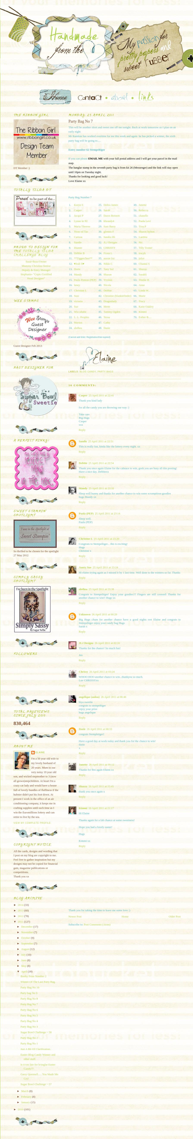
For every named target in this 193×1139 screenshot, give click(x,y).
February (26, 1096)
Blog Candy (88, 371)
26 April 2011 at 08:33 (99, 729)
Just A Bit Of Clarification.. (35, 1049)
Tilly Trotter (145, 247)
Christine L (80, 290)
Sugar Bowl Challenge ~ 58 (36, 1032)
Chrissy (83, 671)
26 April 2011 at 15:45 (101, 786)
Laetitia (143, 237)
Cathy (107, 322)
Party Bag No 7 (29, 1004)
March (25, 1091)
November (27, 932)
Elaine (40, 752)
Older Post (174, 916)
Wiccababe (80, 311)
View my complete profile (32, 823)
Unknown (85, 614)
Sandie (78, 242)
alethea (78, 328)
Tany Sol (108, 269)
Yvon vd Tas (81, 231)
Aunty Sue (85, 567)
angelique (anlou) (89, 696)
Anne (142, 285)
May (24, 965)
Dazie (107, 328)
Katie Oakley (146, 306)
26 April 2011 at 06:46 (113, 696)
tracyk (142, 253)
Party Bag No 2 (29, 1037)
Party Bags (105, 371)
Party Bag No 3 (29, 1026)
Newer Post (75, 916)
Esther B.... (145, 317)
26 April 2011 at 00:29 (104, 614)
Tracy (142, 301)
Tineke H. (144, 279)
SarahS (143, 274)
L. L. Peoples (81, 317)
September (27, 943)
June (24, 960)
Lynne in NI (81, 221)
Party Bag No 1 (29, 1043)
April (24, 971)
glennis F (109, 231)
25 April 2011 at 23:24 (105, 567)
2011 (21, 921)
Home (125, 916)
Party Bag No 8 (29, 998)
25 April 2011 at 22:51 (100, 441)
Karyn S (78, 204)
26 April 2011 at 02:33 (107, 643)
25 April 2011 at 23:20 (106, 538)
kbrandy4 (109, 221)
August (25, 949)
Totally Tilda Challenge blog (34, 253)
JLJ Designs (110, 242)
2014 (21, 904)
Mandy (78, 274)
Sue (76, 306)
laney (77, 285)
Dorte (77, 269)
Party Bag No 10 (29, 987)
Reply (82, 429)
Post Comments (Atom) (97, 924)
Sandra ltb (109, 237)
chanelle (143, 215)
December (27, 926)
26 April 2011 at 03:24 (102, 671)
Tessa (107, 317)
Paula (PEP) (86, 513)
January (26, 1102)
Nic (141, 242)
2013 (21, 910)
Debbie (108, 290)
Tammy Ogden (112, 311)
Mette (107, 306)
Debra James (111, 204)
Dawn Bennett (112, 215)
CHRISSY (109, 247)
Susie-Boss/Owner (36, 261)
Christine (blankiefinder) (117, 295)
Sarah (107, 210)
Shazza (143, 269)
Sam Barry (110, 226)
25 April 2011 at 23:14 (107, 513)
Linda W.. (144, 290)
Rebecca (143, 210)
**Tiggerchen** (83, 258)
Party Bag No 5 (29, 1015)
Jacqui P (78, 215)
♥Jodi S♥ (79, 263)
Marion (78, 322)
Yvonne (108, 279)
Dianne (78, 247)
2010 (21, 1109)
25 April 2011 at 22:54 (101, 463)
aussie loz (109, 258)
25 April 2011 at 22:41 (101, 395)
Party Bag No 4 (29, 1021)
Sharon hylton (146, 231)
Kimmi (143, 311)
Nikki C (108, 263)
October (26, 937)
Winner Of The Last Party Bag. (37, 981)
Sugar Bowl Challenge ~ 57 (36, 1084)
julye (141, 258)
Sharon (107, 274)
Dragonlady (110, 301)
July (24, 954)
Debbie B (79, 253)
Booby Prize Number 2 (33, 976)
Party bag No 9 (28, 993)
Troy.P (142, 226)
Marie (142, 295)
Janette (142, 204)
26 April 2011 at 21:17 (101, 808)
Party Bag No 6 (29, 1009)
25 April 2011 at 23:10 (101, 488)
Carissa (78, 237)
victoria (78, 301)
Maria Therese (82, 226)
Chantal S (144, 263)
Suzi (76, 295)
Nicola (107, 285)
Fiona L (108, 253)
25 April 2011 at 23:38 (101, 589)
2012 (21, 916)
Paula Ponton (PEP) (85, 279)
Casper (78, 210)
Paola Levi (145, 221)
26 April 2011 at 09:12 (101, 764)
